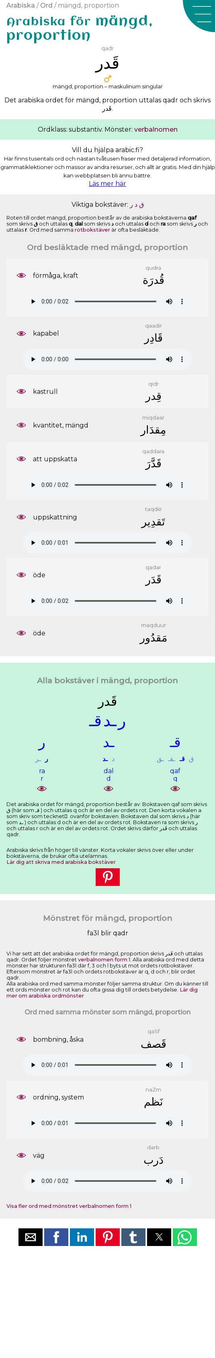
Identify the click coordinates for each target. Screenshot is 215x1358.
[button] (199, 16)
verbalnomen (156, 129)
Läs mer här (107, 183)
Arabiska (20, 5)
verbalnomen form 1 (104, 960)
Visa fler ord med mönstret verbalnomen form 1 (68, 1206)
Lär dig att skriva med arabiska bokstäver (61, 862)
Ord (46, 5)
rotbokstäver (92, 230)
